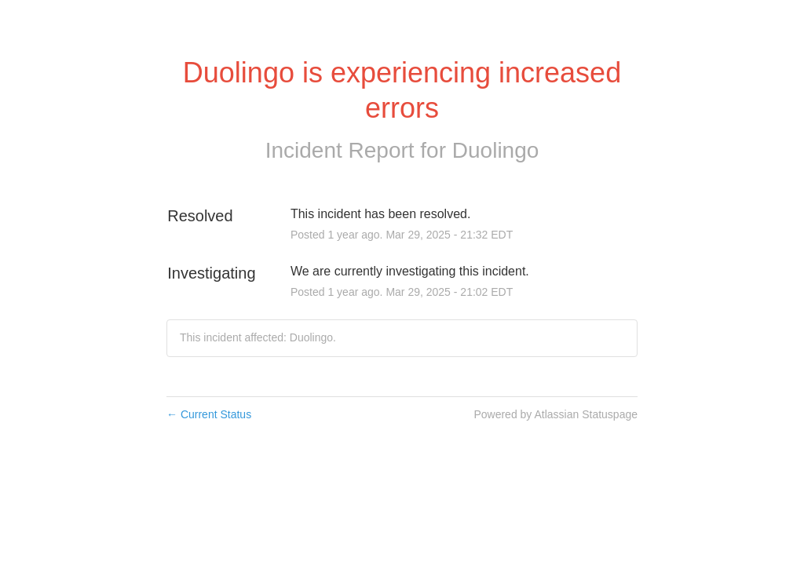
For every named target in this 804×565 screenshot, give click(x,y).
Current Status (208, 414)
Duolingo (495, 150)
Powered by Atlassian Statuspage (555, 414)
